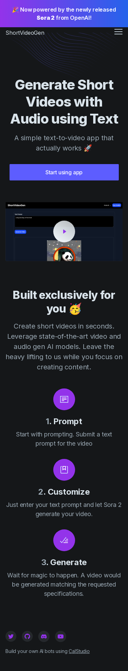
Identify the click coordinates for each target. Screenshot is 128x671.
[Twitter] (10, 636)
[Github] (27, 636)
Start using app (64, 172)
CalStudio (79, 651)
